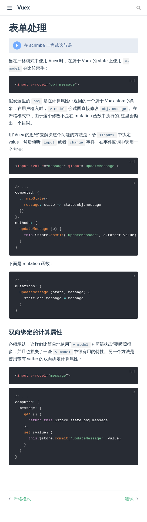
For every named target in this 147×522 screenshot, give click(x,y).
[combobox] (139, 7)
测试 (130, 504)
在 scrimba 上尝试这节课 (48, 45)
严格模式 (22, 504)
